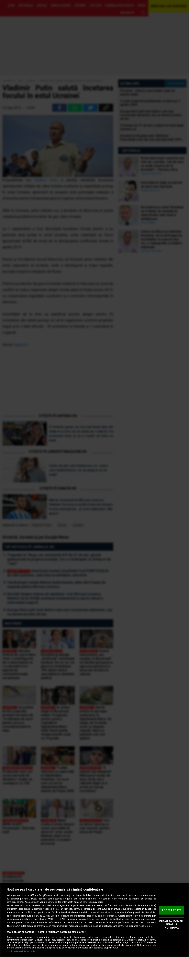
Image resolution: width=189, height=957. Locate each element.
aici (30, 919)
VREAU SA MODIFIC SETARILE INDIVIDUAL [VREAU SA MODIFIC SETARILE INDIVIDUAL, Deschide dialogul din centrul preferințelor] (171, 924)
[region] (94, 920)
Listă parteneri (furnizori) (21, 951)
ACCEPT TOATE (171, 910)
